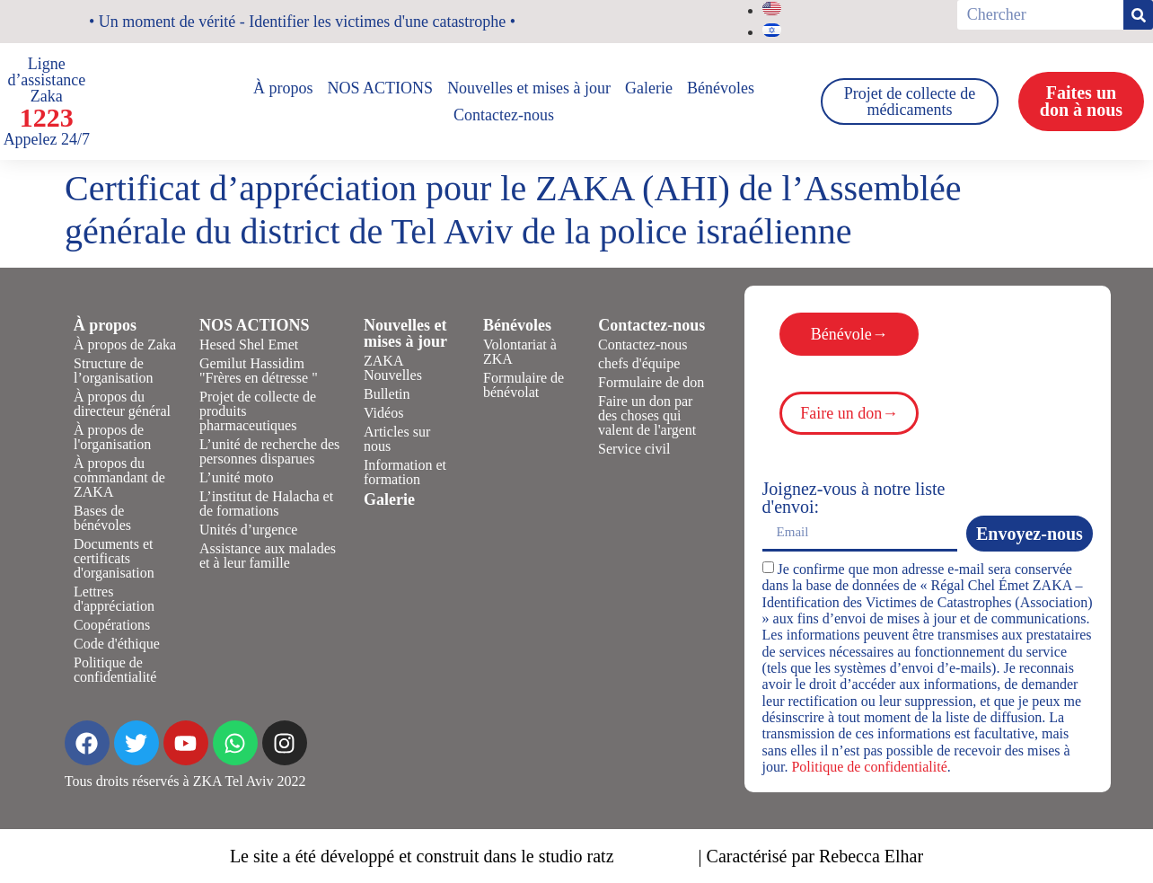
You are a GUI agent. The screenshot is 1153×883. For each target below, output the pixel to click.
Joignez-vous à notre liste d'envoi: (854, 498)
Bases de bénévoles (102, 518)
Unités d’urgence (248, 529)
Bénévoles (720, 88)
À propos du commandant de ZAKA (119, 477)
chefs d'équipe (639, 363)
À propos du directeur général (122, 404)
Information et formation (405, 472)
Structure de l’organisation (114, 370)
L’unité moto (236, 477)
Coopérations (112, 624)
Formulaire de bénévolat (523, 385)
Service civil (634, 448)
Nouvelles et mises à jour (529, 88)
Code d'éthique (117, 643)
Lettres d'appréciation (114, 599)
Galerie (649, 88)
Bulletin (387, 394)
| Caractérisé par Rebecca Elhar (811, 856)
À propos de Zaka (125, 344)
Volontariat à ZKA (520, 351)
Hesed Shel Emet (248, 344)
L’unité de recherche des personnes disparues (269, 451)
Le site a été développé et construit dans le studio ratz (422, 856)
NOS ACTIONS (381, 88)
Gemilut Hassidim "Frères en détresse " (258, 370)
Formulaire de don (651, 382)
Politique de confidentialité (115, 669)
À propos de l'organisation (112, 437)
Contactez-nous (503, 115)
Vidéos (383, 412)
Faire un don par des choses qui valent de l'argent (647, 415)
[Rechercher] (1138, 15)
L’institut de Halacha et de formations (266, 503)
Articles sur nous (397, 439)
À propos (283, 88)
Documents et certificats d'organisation (114, 558)
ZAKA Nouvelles (393, 368)
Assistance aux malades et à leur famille (267, 555)
